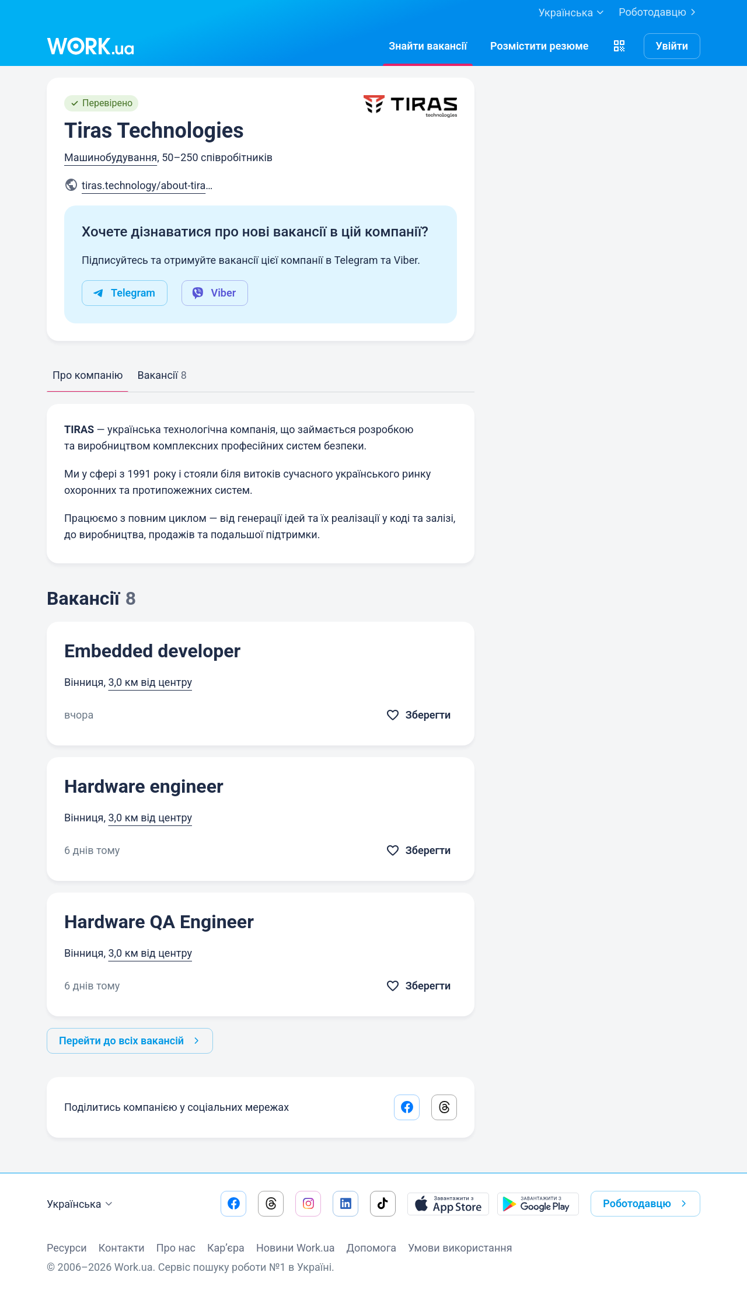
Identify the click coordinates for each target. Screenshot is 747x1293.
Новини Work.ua (295, 1248)
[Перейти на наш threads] (271, 1204)
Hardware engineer (144, 786)
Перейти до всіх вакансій (131, 1041)
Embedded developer (152, 651)
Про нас (176, 1248)
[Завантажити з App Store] (448, 1204)
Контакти (122, 1248)
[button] (619, 46)
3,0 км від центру (150, 682)
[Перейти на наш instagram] (308, 1204)
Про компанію (88, 375)
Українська (81, 1204)
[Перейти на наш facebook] (233, 1204)
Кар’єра (226, 1248)
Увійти (672, 46)
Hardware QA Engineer (159, 922)
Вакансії (161, 375)
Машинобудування (110, 157)
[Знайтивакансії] (428, 46)
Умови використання (460, 1248)
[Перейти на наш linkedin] (345, 1204)
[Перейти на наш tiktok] (383, 1204)
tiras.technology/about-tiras (150, 185)
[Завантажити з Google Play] (538, 1204)
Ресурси (67, 1248)
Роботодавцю (659, 12)
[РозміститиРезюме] (539, 46)
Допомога (371, 1248)
